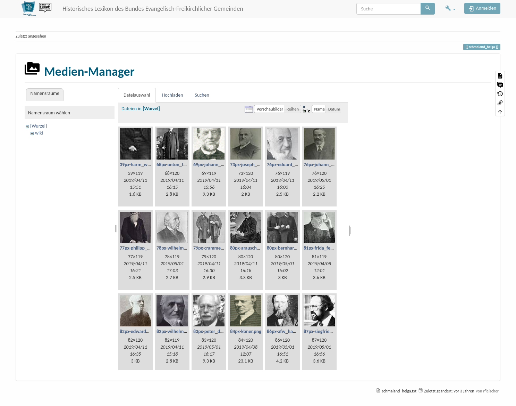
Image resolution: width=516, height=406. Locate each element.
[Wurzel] (38, 126)
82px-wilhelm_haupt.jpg (181, 331)
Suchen (202, 95)
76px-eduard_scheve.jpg (291, 165)
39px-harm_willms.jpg (142, 165)
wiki (39, 133)
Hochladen (172, 95)
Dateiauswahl (137, 95)
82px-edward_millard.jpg (145, 331)
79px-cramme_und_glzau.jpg (222, 248)
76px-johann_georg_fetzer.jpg (333, 165)
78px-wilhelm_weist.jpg (180, 248)
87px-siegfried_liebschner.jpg (333, 331)
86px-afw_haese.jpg (287, 331)
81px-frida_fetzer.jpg (324, 248)
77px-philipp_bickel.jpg (143, 248)
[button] (450, 9)
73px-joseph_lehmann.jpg (256, 165)
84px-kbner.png (245, 331)
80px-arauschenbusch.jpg (255, 248)
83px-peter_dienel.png (216, 331)
